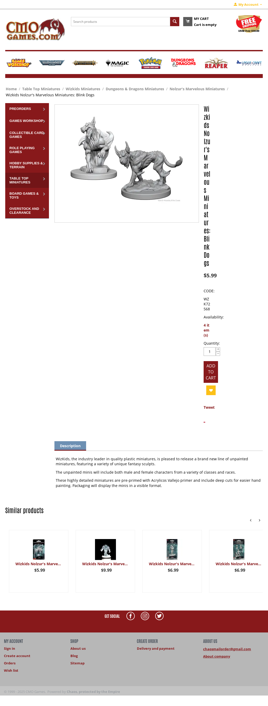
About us (78, 648)
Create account (17, 655)
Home (11, 88)
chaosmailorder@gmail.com (227, 649)
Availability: (214, 317)
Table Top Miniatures (41, 88)
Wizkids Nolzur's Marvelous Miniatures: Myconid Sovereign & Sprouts (239, 563)
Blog (74, 655)
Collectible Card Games (26, 135)
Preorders (20, 109)
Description (70, 445)
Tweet (209, 407)
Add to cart (211, 372)
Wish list (11, 670)
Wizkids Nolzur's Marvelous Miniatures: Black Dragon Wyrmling (38, 563)
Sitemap (77, 663)
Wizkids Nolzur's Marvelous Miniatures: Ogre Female (172, 563)
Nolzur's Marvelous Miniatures (197, 88)
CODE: (209, 290)
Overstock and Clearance (24, 211)
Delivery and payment (156, 648)
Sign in (9, 648)
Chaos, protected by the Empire (93, 691)
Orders (9, 663)
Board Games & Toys (24, 195)
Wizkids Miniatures (83, 88)
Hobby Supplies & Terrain (26, 165)
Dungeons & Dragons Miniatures (135, 88)
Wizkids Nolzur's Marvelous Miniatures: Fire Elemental (105, 563)
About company (216, 656)
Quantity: (212, 343)
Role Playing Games (22, 150)
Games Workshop (26, 121)
